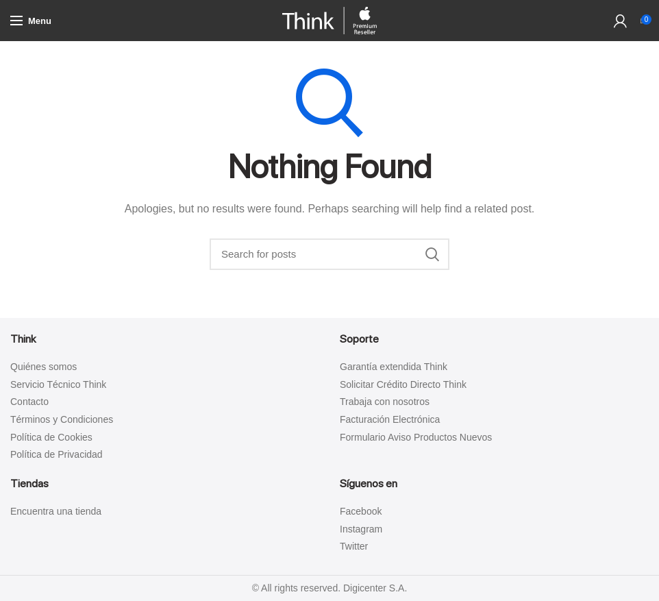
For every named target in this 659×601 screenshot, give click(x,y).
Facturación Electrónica (390, 419)
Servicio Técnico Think (58, 384)
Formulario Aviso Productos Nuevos (416, 437)
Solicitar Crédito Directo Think (403, 384)
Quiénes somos (43, 366)
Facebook (361, 511)
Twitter (354, 546)
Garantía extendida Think (393, 366)
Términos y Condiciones (61, 419)
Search (432, 254)
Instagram (361, 529)
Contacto (29, 401)
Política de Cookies (51, 437)
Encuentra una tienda (55, 511)
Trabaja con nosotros (385, 401)
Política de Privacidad (56, 454)
